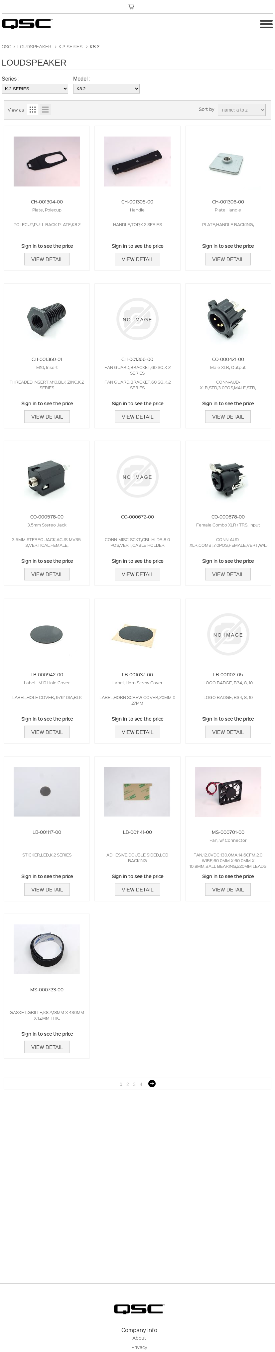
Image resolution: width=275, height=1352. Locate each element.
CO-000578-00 (47, 516)
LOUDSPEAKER (34, 46)
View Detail (47, 259)
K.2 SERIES (70, 46)
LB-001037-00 (137, 674)
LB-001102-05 (228, 674)
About (139, 1338)
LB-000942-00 (47, 674)
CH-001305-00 (137, 201)
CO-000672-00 (137, 516)
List (45, 109)
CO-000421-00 (228, 359)
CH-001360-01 (47, 359)
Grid (32, 109)
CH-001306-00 (228, 201)
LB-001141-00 (137, 832)
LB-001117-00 (47, 832)
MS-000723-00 (47, 989)
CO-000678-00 (228, 516)
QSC (6, 46)
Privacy (139, 1347)
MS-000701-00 (228, 832)
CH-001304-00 (47, 201)
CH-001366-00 (137, 359)
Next (152, 1083)
